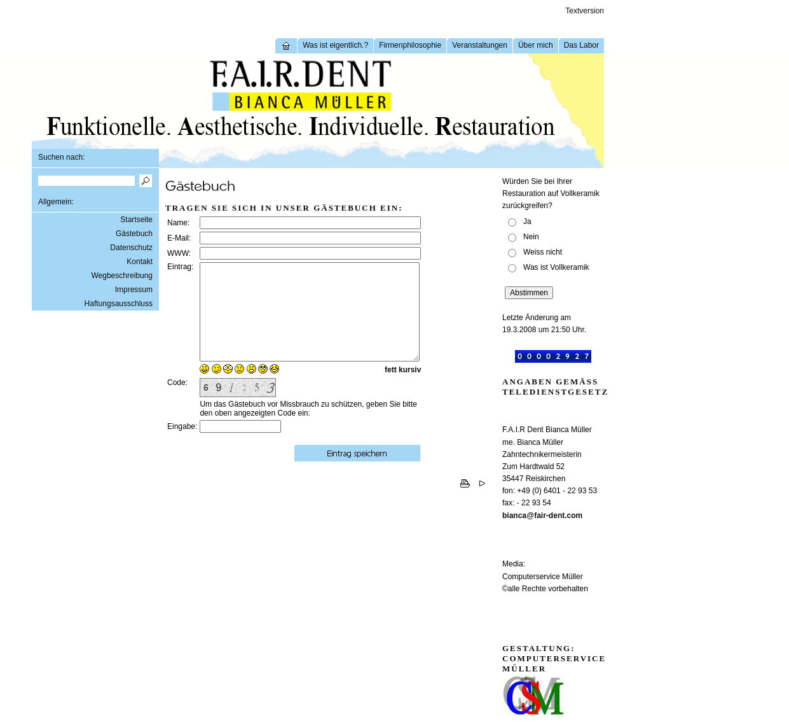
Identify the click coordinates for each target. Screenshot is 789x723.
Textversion (584, 10)
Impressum (134, 289)
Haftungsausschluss (119, 303)
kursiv (410, 388)
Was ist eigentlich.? (335, 45)
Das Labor (581, 45)
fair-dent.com (558, 515)
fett (391, 388)
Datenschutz (131, 247)
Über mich (535, 45)
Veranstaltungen (479, 45)
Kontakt (140, 261)
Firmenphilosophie (410, 45)
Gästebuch (134, 233)
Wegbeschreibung (122, 275)
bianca (514, 515)
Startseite (136, 219)
